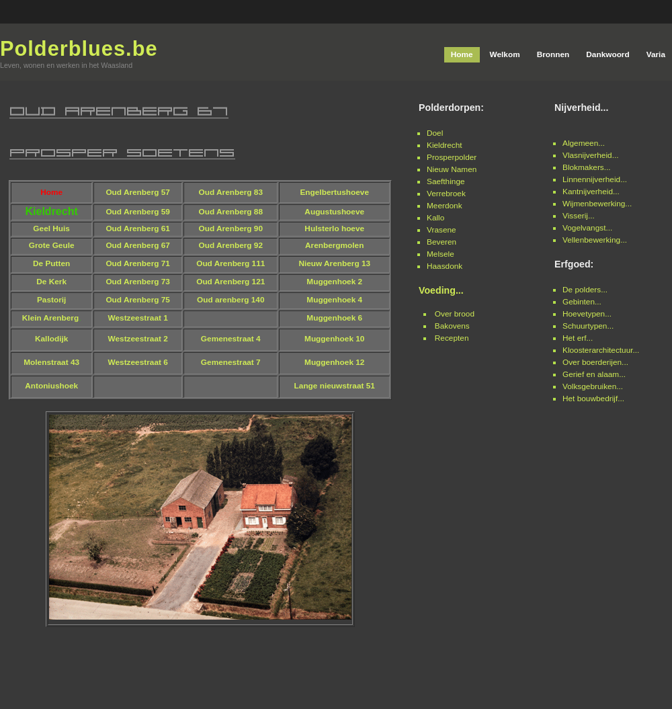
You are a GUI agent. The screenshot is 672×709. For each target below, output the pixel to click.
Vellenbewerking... (594, 240)
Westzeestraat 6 (138, 362)
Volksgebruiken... (592, 386)
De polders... (584, 289)
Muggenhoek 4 (334, 299)
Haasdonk (444, 266)
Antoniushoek (51, 385)
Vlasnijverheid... (590, 155)
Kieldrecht (444, 145)
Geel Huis (51, 228)
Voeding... (441, 290)
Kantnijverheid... (591, 191)
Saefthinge (446, 181)
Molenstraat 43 (51, 362)
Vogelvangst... (587, 228)
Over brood (454, 314)
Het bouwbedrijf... (593, 398)
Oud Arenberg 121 (230, 281)
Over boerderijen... (595, 362)
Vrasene (441, 230)
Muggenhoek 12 (334, 362)
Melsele (440, 254)
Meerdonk (444, 205)
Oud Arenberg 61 (138, 228)
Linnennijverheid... (594, 179)
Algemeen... (583, 143)
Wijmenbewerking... (597, 203)
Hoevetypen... (587, 314)
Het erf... (577, 338)
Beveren (441, 242)
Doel (435, 133)
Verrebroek (446, 193)
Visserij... (578, 215)
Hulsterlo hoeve (334, 228)
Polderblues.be (79, 48)
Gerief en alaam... (594, 374)
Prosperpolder (451, 157)
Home (51, 192)
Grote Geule (52, 245)
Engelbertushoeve (334, 192)
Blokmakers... (586, 167)
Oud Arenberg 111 (230, 263)
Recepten (452, 338)
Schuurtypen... (588, 326)
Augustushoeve (334, 211)
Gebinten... (581, 301)
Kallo (435, 217)
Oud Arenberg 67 (138, 245)
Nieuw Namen (451, 169)
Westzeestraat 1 (138, 318)
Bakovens (452, 326)
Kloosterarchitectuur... (600, 350)
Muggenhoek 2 (334, 281)
